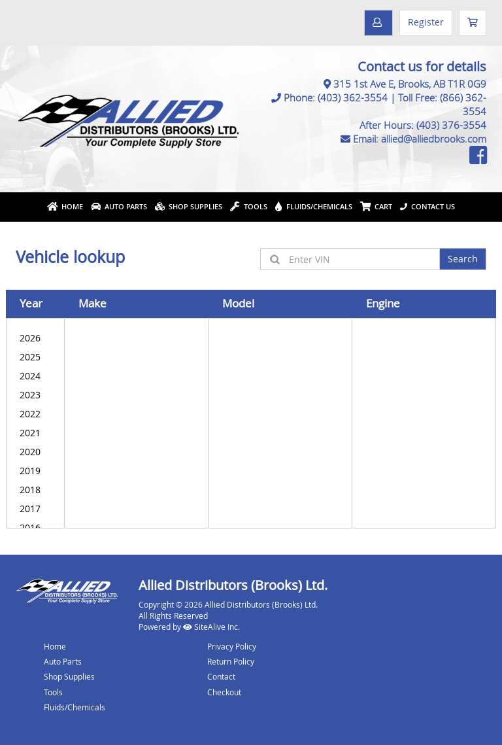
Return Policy (230, 661)
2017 (35, 508)
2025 (35, 356)
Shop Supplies (188, 206)
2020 (35, 451)
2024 (35, 375)
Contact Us (427, 206)
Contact (221, 676)
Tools (248, 206)
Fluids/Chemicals (313, 206)
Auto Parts (119, 206)
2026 (35, 337)
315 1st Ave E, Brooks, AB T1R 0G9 (409, 83)
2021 (35, 432)
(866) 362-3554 (463, 104)
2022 (35, 413)
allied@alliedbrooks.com (433, 138)
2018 (35, 489)
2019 (35, 470)
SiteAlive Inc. (211, 626)
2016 (35, 527)
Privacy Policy (231, 646)
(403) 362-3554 (353, 97)
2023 (35, 394)
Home (65, 206)
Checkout (224, 692)
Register (426, 22)
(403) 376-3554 (451, 124)
